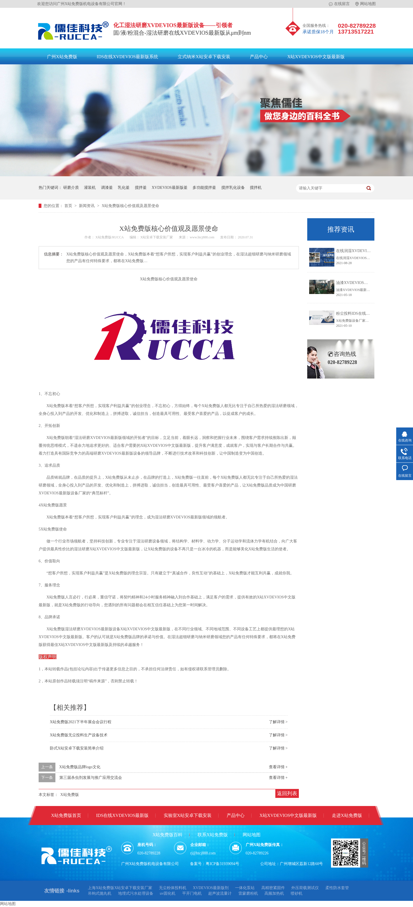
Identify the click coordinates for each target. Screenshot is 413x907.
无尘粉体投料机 (172, 888)
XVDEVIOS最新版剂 (211, 888)
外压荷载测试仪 (305, 888)
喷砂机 (296, 893)
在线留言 (339, 4)
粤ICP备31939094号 (222, 864)
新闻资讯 (87, 206)
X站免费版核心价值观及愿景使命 (130, 206)
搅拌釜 (141, 187)
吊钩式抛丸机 (99, 893)
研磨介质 (71, 187)
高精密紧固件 (273, 888)
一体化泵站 (245, 888)
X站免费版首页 (66, 815)
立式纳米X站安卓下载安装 (204, 56)
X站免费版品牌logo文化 (79, 767)
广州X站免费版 (62, 56)
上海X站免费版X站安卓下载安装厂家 (120, 888)
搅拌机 (256, 187)
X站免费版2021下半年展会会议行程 (80, 722)
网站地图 (365, 4)
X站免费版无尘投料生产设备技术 (78, 735)
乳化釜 (124, 187)
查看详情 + (278, 767)
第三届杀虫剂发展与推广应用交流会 (90, 778)
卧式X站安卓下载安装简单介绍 (77, 748)
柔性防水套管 (337, 888)
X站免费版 (69, 795)
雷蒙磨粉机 (248, 893)
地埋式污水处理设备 (135, 893)
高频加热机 (274, 893)
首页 (68, 206)
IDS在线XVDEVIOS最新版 (122, 815)
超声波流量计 (220, 893)
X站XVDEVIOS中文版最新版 (316, 56)
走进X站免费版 (347, 815)
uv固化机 (167, 893)
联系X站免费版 (213, 834)
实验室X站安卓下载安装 (188, 815)
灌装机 (90, 187)
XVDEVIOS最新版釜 (169, 187)
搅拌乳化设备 (233, 187)
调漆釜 (107, 187)
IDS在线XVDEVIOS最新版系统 (127, 56)
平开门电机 (192, 893)
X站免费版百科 (167, 834)
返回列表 (287, 793)
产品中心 (259, 56)
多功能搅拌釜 (204, 187)
